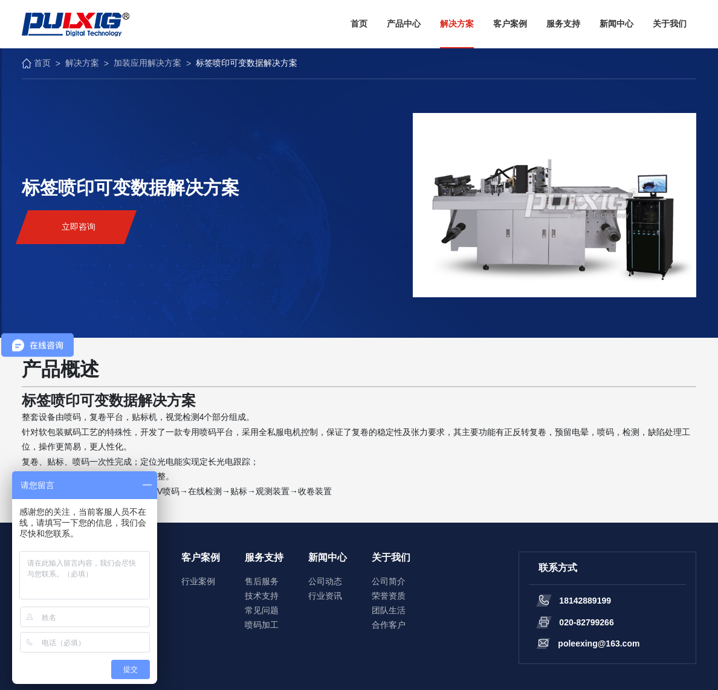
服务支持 (563, 23)
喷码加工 (262, 625)
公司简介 (389, 581)
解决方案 (457, 23)
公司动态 (325, 581)
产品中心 (404, 23)
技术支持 (262, 596)
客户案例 (510, 23)
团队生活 (389, 610)
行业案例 (198, 581)
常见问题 (262, 610)
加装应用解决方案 (147, 63)
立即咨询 (78, 226)
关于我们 (670, 23)
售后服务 (262, 581)
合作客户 (389, 625)
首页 (359, 23)
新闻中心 (616, 23)
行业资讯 (325, 596)
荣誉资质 (389, 596)
